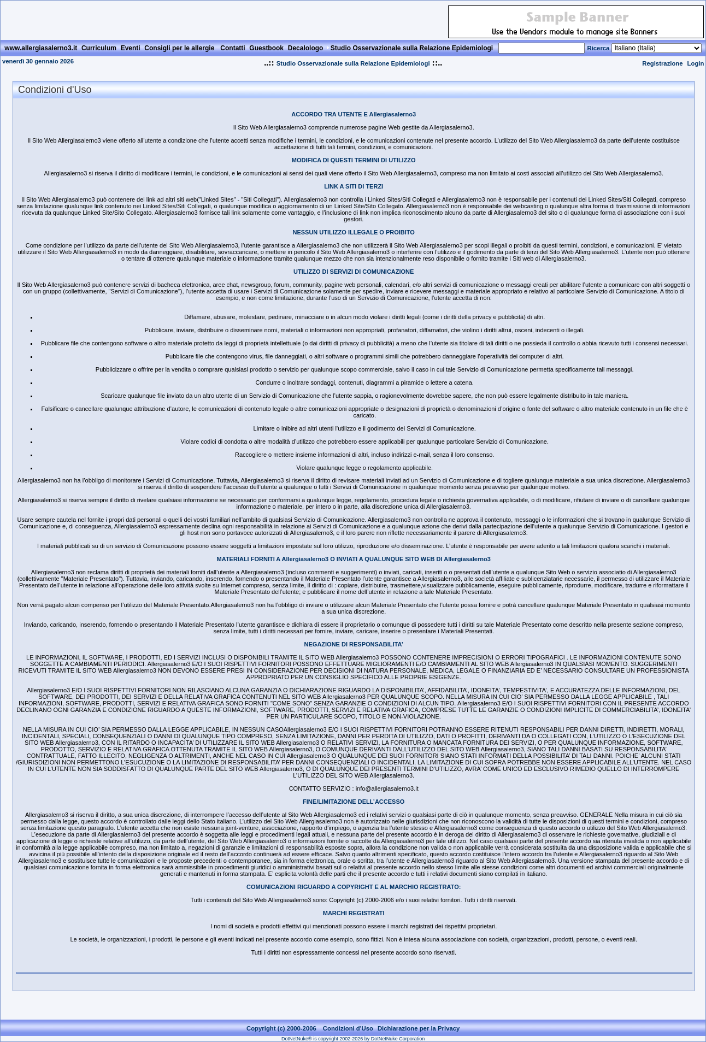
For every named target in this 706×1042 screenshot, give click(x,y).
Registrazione (662, 63)
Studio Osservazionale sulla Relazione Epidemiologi (353, 63)
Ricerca (598, 48)
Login (695, 63)
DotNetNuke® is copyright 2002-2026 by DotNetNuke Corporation (353, 1038)
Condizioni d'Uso (348, 1028)
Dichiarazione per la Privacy (419, 1028)
